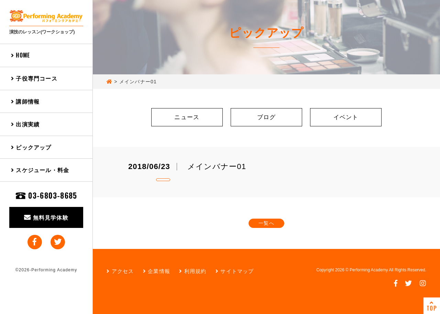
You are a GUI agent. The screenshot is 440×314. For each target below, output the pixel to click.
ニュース (186, 117)
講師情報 (25, 101)
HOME (20, 55)
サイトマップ (235, 271)
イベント (346, 117)
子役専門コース (34, 78)
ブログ (266, 117)
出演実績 (25, 124)
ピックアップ (31, 147)
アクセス (120, 271)
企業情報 (156, 271)
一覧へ (266, 223)
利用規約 (192, 271)
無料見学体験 (46, 217)
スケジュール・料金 (40, 170)
